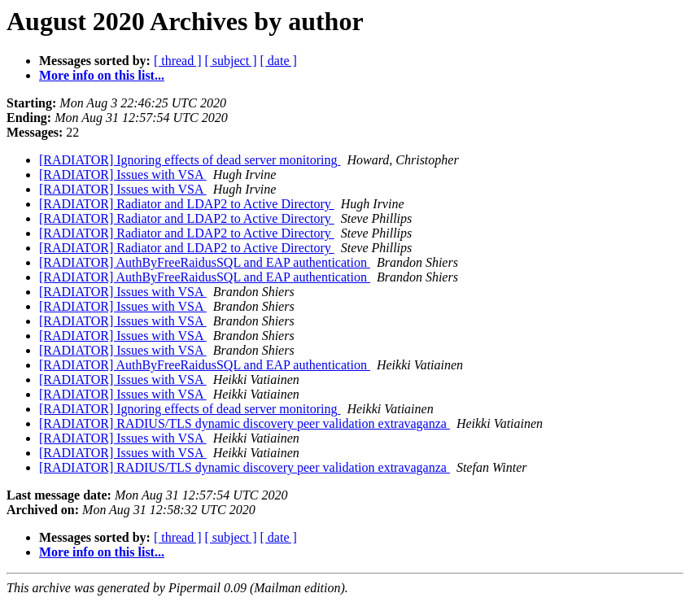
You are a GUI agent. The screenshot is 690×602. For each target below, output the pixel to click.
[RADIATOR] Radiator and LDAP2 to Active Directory (186, 204)
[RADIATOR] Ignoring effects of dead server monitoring (189, 160)
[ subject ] (231, 61)
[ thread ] (178, 61)
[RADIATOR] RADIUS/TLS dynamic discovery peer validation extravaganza (244, 423)
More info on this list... (101, 75)
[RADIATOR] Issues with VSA (123, 174)
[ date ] (278, 61)
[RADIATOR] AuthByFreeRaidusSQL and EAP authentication (204, 262)
